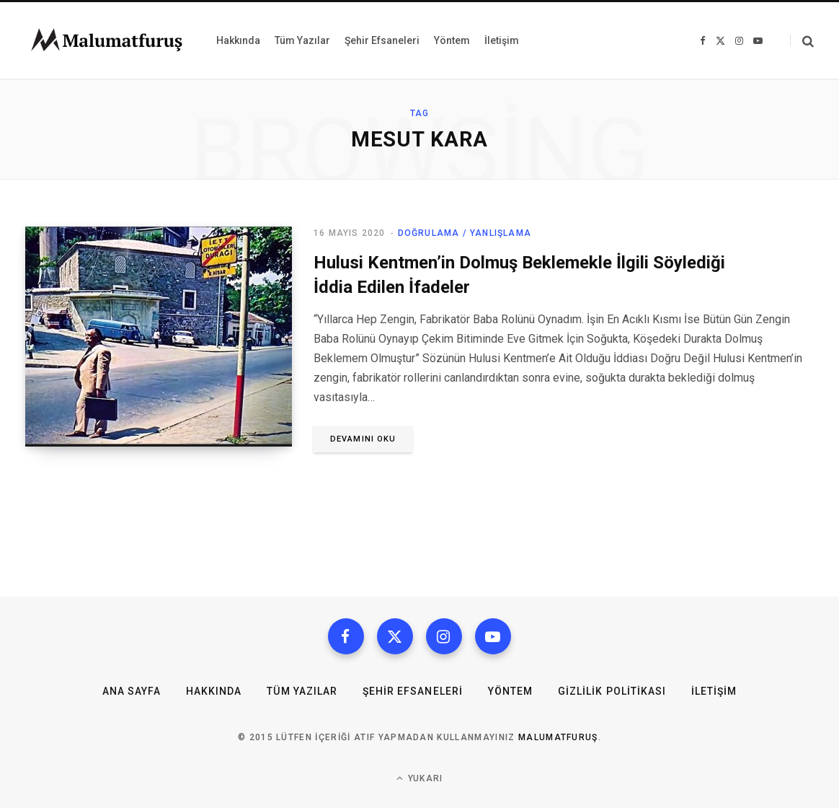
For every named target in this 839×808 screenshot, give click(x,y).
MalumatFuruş (558, 737)
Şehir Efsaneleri (413, 691)
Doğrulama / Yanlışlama (464, 233)
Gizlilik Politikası (612, 691)
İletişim (714, 691)
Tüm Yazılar (302, 691)
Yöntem (510, 691)
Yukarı (419, 778)
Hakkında (213, 691)
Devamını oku (363, 439)
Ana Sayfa (131, 691)
